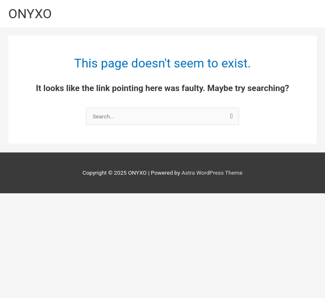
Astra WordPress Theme (212, 172)
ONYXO (30, 14)
